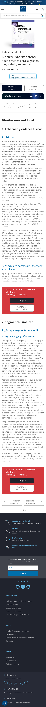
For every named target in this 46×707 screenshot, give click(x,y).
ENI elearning (11, 675)
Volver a (23, 76)
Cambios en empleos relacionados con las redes (15, 503)
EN (21, 683)
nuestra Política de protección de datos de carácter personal (23, 562)
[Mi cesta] (36, 9)
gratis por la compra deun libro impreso (26, 522)
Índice (23, 510)
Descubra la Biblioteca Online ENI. (23, 3)
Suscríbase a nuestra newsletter (23, 561)
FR (11, 683)
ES (5, 683)
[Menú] (2, 8)
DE (16, 683)
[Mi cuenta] (43, 9)
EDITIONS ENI (11, 698)
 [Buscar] (41, 15)
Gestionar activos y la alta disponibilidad (35, 503)
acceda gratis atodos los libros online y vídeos (26, 530)
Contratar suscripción (21, 308)
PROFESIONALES (12, 689)
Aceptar (23, 573)
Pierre (10, 69)
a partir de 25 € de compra (26, 539)
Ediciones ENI (23, 9)
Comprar (22, 300)
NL (26, 683)
